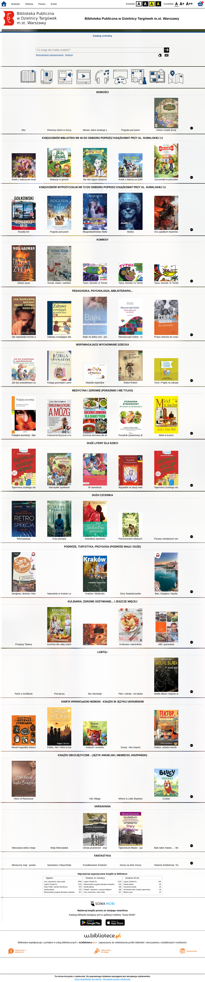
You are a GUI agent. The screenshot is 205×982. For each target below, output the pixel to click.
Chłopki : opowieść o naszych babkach (97, 890)
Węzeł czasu (128, 892)
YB (151, 3)
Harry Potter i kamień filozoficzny (56, 887)
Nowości (15, 4)
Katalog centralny (102, 36)
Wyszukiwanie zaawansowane (50, 55)
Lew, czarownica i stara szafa (54, 882)
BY (158, 3)
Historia (29, 4)
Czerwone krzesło (129, 887)
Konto (54, 4)
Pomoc (41, 4)
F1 (182, 3)
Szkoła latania (49, 890)
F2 (189, 3)
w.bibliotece (87, 942)
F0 (176, 3)
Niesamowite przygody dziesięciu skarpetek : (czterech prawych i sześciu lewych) (73, 892)
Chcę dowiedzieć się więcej (88, 979)
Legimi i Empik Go (50, 884)
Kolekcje (69, 55)
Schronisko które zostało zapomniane (136, 890)
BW (145, 3)
